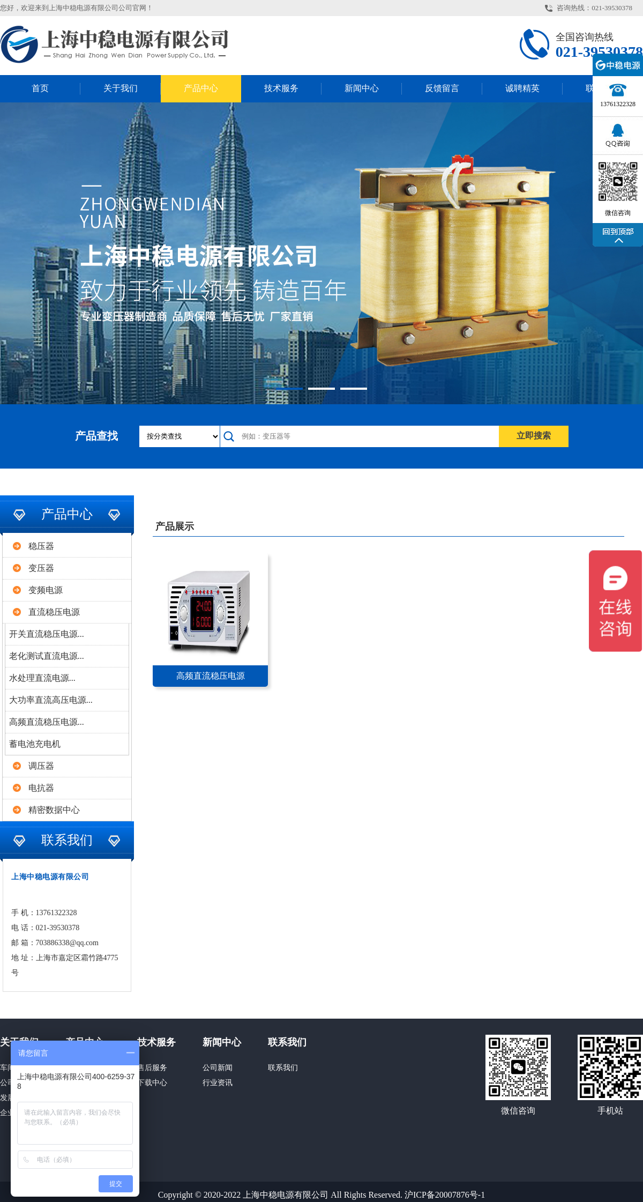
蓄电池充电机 (35, 743)
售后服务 (152, 1068)
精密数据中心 (54, 809)
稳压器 (41, 546)
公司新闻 (218, 1068)
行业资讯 (218, 1083)
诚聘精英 (522, 88)
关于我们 (120, 88)
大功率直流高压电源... (51, 699)
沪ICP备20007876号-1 (445, 1194)
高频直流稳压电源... (46, 721)
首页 (40, 88)
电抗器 (41, 787)
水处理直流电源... (42, 677)
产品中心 (201, 88)
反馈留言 (442, 88)
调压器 (41, 765)
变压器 (41, 568)
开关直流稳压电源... (46, 634)
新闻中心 (362, 88)
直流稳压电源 (54, 612)
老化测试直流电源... (46, 656)
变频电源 (45, 590)
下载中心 (152, 1083)
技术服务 (281, 88)
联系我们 (287, 1042)
